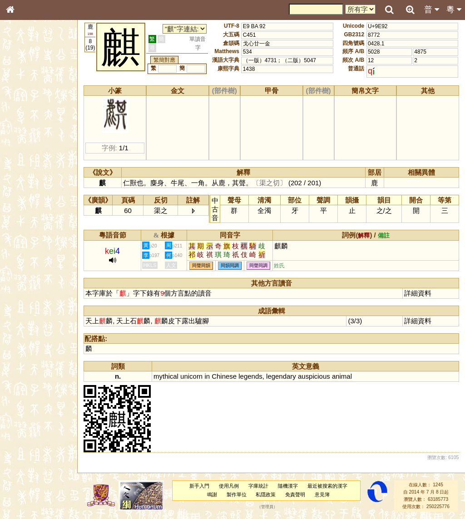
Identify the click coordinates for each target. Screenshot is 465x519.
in (208, 376)
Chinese (225, 376)
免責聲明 (296, 494)
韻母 (30, 243)
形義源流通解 (27, 156)
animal (342, 376)
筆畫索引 (22, 130)
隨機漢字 (288, 486)
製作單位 (237, 494)
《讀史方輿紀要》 (33, 294)
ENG (40, 100)
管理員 (268, 506)
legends (251, 376)
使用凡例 (229, 486)
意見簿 (322, 494)
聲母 (18, 243)
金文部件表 (25, 148)
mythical (166, 376)
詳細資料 (418, 293)
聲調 (43, 243)
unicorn (192, 376)
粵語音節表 (25, 181)
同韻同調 (231, 265)
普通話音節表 (27, 252)
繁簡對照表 (25, 311)
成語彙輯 (22, 302)
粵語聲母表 (25, 189)
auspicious (315, 376)
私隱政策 (266, 494)
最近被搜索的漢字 (327, 486)
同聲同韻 (202, 265)
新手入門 (200, 486)
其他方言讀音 (27, 260)
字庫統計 (259, 486)
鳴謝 (213, 494)
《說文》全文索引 (33, 285)
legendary (282, 376)
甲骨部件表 (25, 139)
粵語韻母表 (25, 198)
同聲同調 (259, 265)
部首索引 (22, 122)
